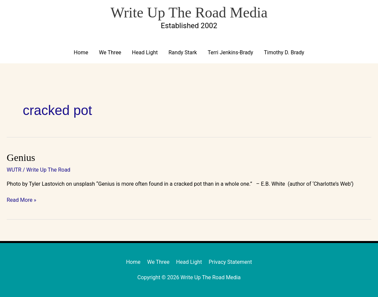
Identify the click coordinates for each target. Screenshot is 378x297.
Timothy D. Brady (284, 52)
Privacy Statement (230, 262)
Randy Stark (182, 52)
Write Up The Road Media (189, 12)
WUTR (14, 170)
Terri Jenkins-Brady (230, 52)
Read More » (21, 199)
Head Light (145, 52)
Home (81, 52)
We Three (110, 52)
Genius (21, 157)
